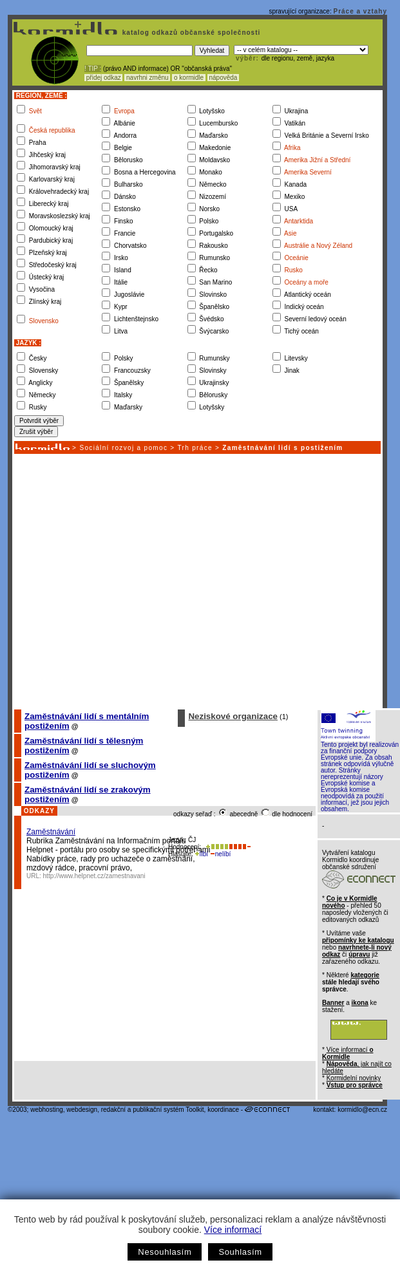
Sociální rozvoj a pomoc (123, 447)
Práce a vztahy (361, 11)
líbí (201, 854)
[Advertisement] (121, 581)
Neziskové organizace (233, 716)
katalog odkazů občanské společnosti (190, 32)
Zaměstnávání (50, 831)
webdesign (81, 1109)
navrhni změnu (147, 77)
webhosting (46, 1109)
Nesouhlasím (164, 1252)
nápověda (223, 77)
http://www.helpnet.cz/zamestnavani (94, 875)
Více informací (233, 1230)
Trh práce (194, 447)
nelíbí (220, 854)
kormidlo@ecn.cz (362, 1109)
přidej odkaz (103, 77)
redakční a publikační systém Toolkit (152, 1109)
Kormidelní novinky (354, 1078)
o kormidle (188, 77)
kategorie (364, 975)
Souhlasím (240, 1252)
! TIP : (92, 68)
